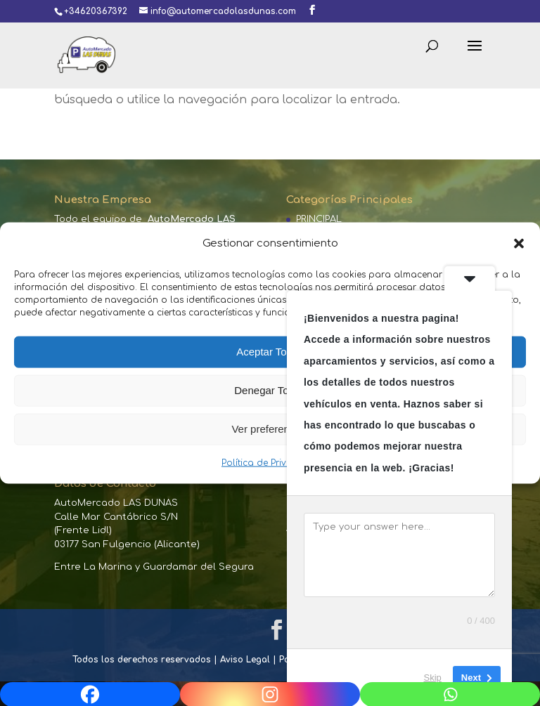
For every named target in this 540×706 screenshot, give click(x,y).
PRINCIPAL (319, 219)
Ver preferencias (269, 429)
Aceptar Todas (270, 352)
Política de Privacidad (270, 463)
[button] (519, 243)
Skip (433, 677)
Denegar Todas (269, 390)
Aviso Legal (245, 660)
